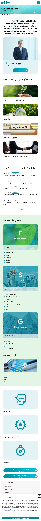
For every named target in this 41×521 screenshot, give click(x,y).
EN (38, 12)
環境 (8, 247)
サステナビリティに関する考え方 (13, 100)
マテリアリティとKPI (10, 138)
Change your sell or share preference (23, 511)
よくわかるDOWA (9, 482)
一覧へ (21, 209)
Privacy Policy (4, 514)
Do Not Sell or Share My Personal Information (10, 510)
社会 (8, 289)
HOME (2, 14)
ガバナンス (10, 336)
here (25, 501)
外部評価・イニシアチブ (10, 437)
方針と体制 (6, 119)
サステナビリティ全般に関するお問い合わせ (21, 470)
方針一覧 (6, 462)
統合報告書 (6, 411)
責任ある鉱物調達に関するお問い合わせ (20, 476)
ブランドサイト (8, 486)
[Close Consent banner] (39, 495)
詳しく (20, 70)
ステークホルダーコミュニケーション (15, 156)
